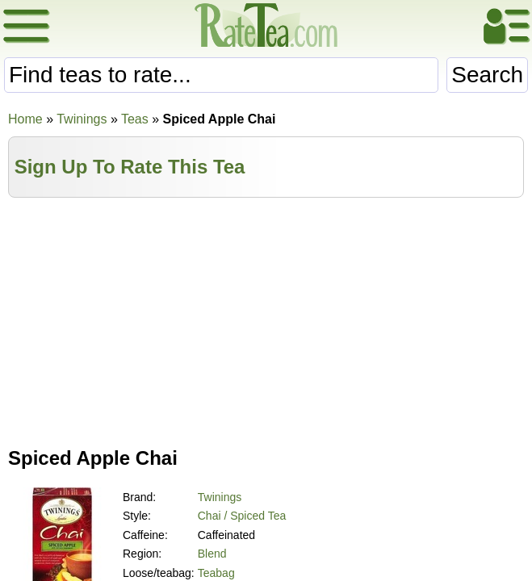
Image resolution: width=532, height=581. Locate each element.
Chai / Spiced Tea (242, 515)
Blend (212, 553)
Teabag (216, 572)
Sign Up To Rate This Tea (130, 167)
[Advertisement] (266, 319)
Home (25, 119)
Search (487, 74)
